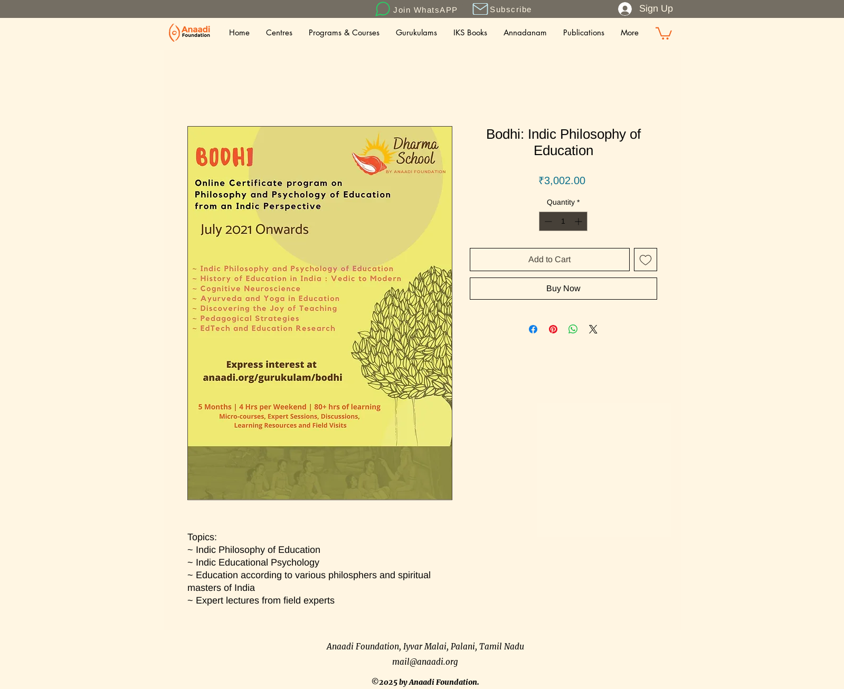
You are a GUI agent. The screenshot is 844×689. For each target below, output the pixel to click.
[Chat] (383, 9)
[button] (480, 9)
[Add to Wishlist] (645, 259)
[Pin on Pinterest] (553, 329)
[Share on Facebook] (533, 329)
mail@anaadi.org (425, 662)
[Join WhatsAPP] (427, 9)
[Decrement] (547, 221)
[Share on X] (593, 329)
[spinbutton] (563, 221)
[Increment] (579, 221)
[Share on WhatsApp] (573, 329)
